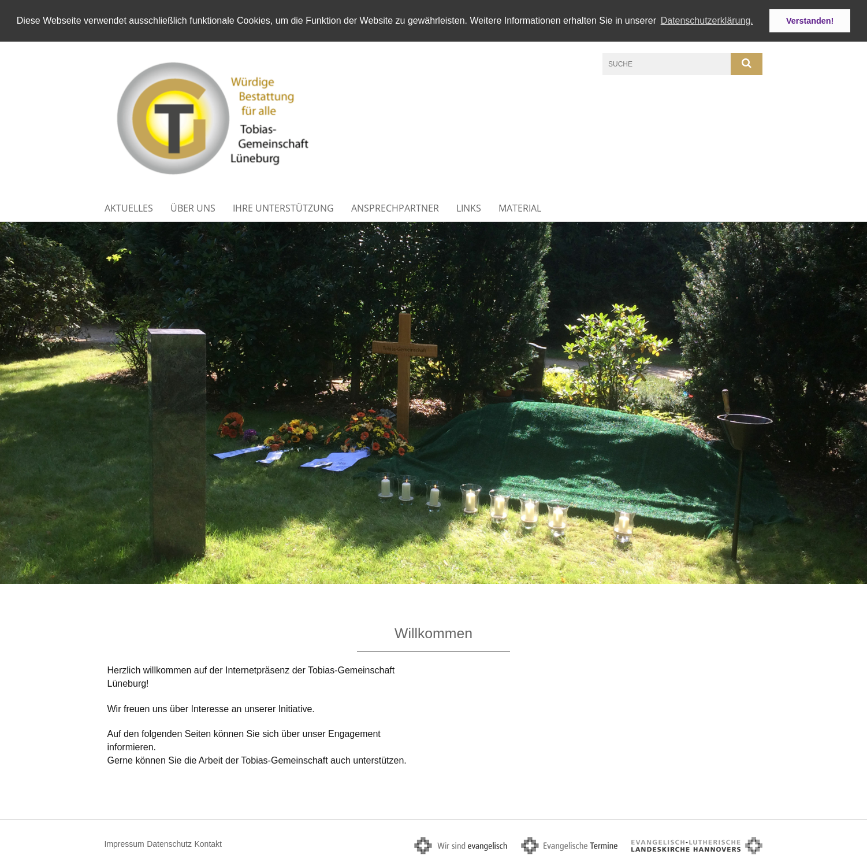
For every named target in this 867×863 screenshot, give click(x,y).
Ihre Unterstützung (283, 208)
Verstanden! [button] (809, 20)
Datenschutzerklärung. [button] (707, 20)
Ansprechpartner (395, 208)
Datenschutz (169, 844)
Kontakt (207, 844)
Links (468, 208)
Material (519, 208)
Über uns (192, 208)
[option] (433, 402)
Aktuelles (129, 208)
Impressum (124, 844)
